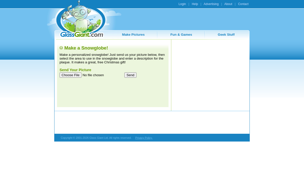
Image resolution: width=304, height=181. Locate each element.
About (228, 4)
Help (195, 4)
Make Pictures (133, 34)
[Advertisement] (210, 73)
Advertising (211, 4)
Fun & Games (181, 34)
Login (182, 4)
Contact (243, 4)
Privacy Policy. (144, 137)
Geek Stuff (226, 34)
